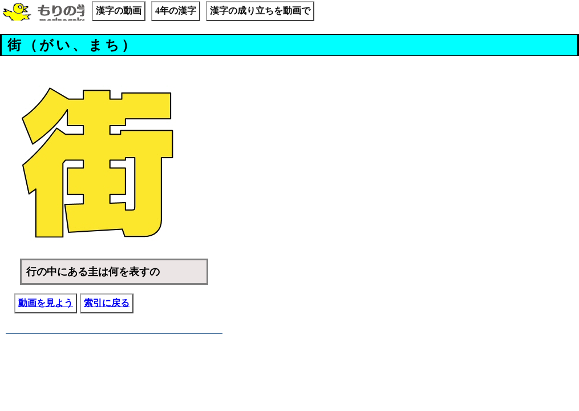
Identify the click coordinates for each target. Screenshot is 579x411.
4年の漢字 (175, 10)
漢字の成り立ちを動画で (260, 10)
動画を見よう (45, 303)
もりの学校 (44, 12)
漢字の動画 (118, 10)
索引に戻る (106, 303)
